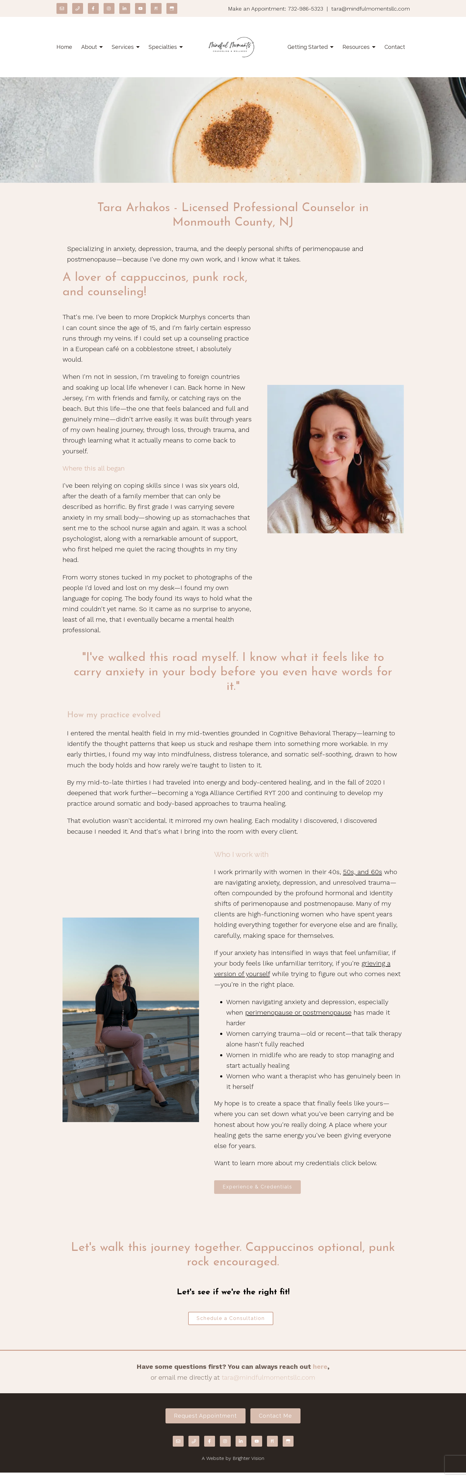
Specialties (163, 47)
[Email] (61, 8)
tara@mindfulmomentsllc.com (268, 1380)
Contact (394, 47)
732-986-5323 (305, 8)
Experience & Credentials (260, 1188)
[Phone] (77, 8)
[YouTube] (140, 8)
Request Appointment (203, 1420)
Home (64, 47)
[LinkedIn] (124, 8)
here (320, 1370)
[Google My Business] (171, 8)
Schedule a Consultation (231, 1321)
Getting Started (308, 47)
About (89, 47)
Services (123, 47)
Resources (356, 47)
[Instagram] (109, 8)
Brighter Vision (248, 1463)
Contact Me (278, 1420)
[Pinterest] (156, 8)
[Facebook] (93, 8)
